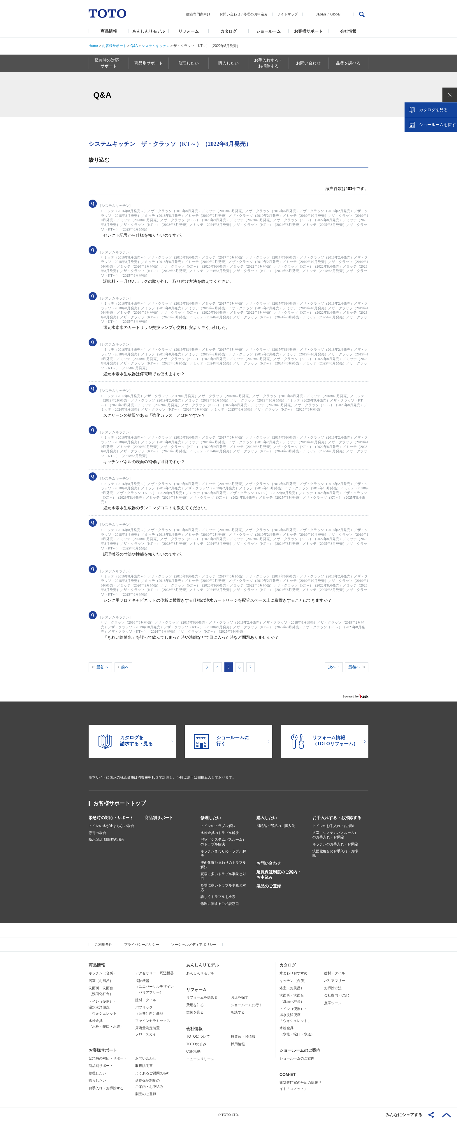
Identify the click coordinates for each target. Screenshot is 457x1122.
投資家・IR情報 (243, 1036)
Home (93, 46)
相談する (238, 1012)
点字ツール (333, 1003)
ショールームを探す (437, 124)
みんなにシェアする (404, 1114)
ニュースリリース (200, 1059)
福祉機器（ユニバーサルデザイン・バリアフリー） (154, 987)
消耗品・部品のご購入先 (275, 826)
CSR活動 (193, 1051)
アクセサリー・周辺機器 (154, 973)
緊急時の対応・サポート (111, 817)
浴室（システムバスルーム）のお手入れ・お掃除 (335, 835)
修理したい (211, 817)
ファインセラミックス (152, 1021)
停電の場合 (97, 833)
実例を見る (195, 1012)
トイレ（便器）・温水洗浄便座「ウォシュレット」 (104, 1007)
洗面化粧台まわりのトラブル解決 (223, 865)
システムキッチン (156, 46)
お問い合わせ (229, 14)
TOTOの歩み (196, 1044)
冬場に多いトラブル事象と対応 (223, 887)
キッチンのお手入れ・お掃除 (335, 844)
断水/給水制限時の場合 (106, 839)
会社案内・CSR (336, 995)
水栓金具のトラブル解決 (220, 833)
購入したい (266, 817)
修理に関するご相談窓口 (220, 904)
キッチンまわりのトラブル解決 (223, 853)
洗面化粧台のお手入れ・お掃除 (335, 853)
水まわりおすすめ (293, 973)
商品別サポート (159, 817)
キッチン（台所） (103, 973)
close (449, 95)
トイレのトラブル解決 (218, 826)
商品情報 (109, 31)
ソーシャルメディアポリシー (194, 945)
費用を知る (195, 1005)
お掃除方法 (333, 988)
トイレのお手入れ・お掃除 (333, 826)
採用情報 (238, 1044)
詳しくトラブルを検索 (218, 897)
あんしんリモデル (148, 31)
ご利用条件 (103, 945)
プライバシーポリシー (141, 945)
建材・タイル (145, 1000)
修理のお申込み (255, 14)
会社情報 (348, 31)
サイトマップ (287, 14)
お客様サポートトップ (119, 803)
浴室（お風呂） (101, 981)
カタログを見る (433, 109)
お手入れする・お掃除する (336, 817)
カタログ (228, 31)
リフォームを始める (202, 997)
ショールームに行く (246, 1005)
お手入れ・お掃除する (106, 1088)
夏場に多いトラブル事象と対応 (223, 876)
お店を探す (239, 997)
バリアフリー (334, 981)
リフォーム (188, 31)
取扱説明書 (144, 1066)
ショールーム (268, 31)
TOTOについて (198, 1036)
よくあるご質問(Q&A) (152, 1073)
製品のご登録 (268, 886)
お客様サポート (308, 31)
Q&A (134, 46)
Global (335, 14)
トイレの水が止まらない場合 (111, 826)
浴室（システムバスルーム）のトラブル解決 (223, 841)
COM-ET (288, 1074)
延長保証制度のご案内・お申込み (278, 875)
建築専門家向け (198, 14)
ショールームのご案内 (300, 1050)
